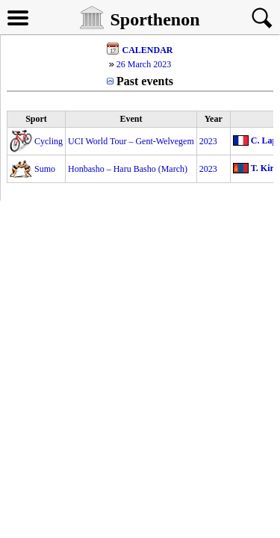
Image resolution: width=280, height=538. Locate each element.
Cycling (48, 141)
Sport (36, 119)
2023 (208, 141)
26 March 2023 (143, 64)
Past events (144, 81)
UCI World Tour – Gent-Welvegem (131, 141)
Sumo (44, 169)
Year (214, 119)
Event (130, 119)
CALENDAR (147, 50)
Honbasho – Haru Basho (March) (127, 169)
